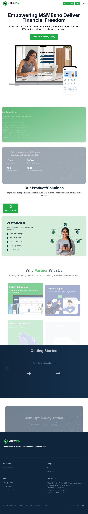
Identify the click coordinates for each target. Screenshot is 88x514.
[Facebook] (73, 506)
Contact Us (50, 471)
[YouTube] (83, 506)
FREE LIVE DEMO (68, 3)
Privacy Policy (8, 483)
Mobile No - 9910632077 (56, 490)
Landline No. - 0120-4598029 (57, 488)
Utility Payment (8, 468)
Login (77, 3)
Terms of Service (9, 490)
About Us (49, 468)
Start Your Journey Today (44, 37)
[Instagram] (78, 506)
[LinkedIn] (68, 506)
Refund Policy (7, 486)
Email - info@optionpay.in (56, 493)
